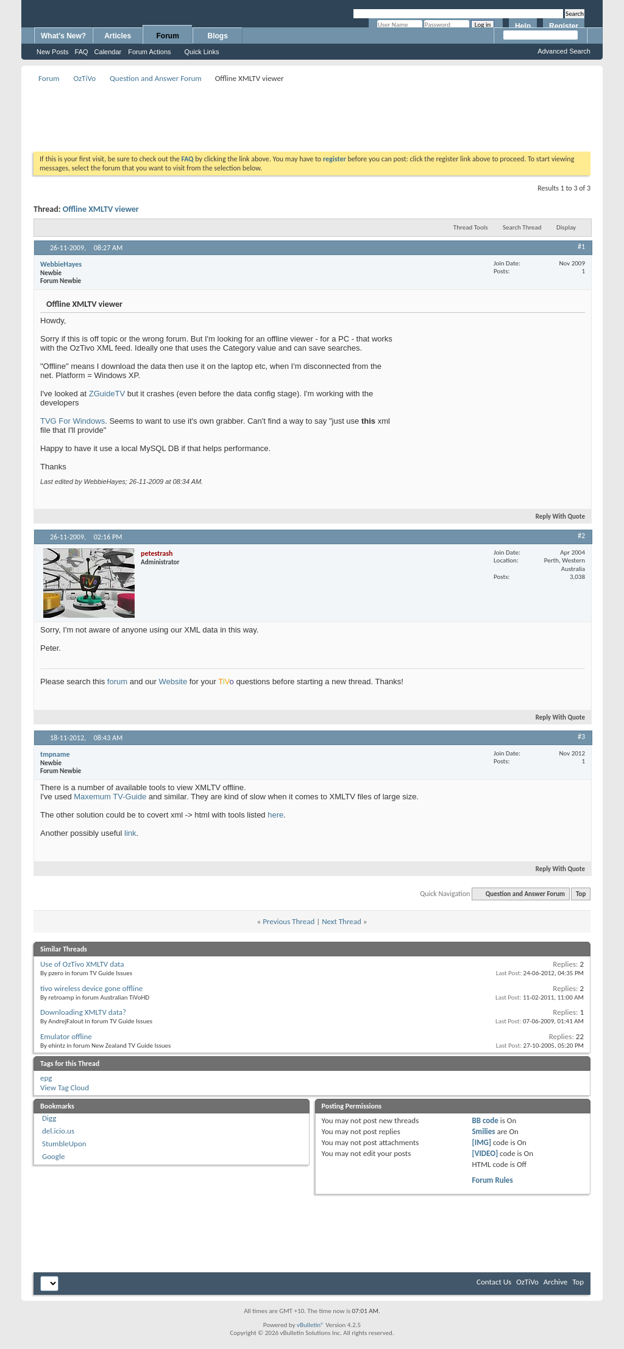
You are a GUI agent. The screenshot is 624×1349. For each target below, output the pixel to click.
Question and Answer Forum (156, 78)
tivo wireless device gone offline (91, 988)
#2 (581, 535)
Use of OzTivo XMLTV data (82, 964)
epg (46, 1077)
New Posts (53, 51)
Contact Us (494, 1281)
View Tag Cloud (64, 1087)
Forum (168, 36)
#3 (581, 736)
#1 (581, 246)
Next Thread (341, 921)
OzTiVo (84, 78)
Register (563, 26)
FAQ (81, 51)
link (130, 833)
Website (172, 681)
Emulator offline (66, 1036)
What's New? (63, 36)
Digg (49, 1118)
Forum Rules (492, 1180)
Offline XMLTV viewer (101, 209)
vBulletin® (310, 1325)
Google (53, 1156)
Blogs (218, 36)
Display (566, 227)
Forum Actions (149, 51)
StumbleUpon (64, 1143)
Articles (117, 36)
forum (117, 681)
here (275, 814)
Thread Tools (470, 227)
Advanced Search (563, 51)
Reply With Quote (555, 516)
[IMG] (481, 1142)
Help (523, 26)
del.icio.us (58, 1130)
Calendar (108, 51)
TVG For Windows (72, 421)
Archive (555, 1281)
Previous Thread (288, 921)
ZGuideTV (108, 393)
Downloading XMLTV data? (83, 1012)
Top (581, 894)
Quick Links (202, 51)
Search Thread (522, 227)
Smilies (483, 1131)
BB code (485, 1120)
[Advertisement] (312, 113)
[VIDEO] (485, 1153)
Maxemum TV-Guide (110, 796)
